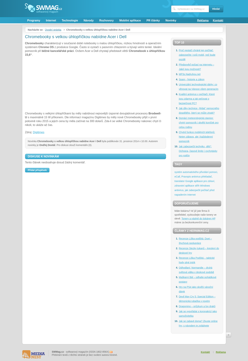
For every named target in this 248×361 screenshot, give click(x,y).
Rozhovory (106, 20)
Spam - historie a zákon (191, 79)
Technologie (70, 20)
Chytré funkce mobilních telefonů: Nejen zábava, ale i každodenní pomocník (197, 137)
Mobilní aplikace (130, 20)
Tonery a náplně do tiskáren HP (198, 218)
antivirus (196, 176)
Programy (33, 20)
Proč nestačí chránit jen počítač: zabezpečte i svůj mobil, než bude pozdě (197, 55)
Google (189, 181)
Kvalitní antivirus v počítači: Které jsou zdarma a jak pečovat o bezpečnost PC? (197, 99)
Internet (51, 20)
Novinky (171, 20)
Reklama (203, 20)
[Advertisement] (95, 84)
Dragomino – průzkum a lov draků (197, 306)
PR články (153, 20)
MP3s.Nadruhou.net (190, 74)
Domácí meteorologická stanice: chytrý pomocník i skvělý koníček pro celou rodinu (199, 123)
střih (197, 185)
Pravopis (186, 176)
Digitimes (38, 132)
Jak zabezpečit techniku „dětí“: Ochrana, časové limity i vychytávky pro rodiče (198, 151)
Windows (205, 185)
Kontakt (218, 20)
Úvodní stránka (53, 29)
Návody (89, 20)
